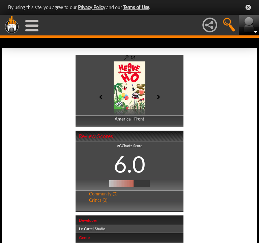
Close (248, 7)
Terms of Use (136, 7)
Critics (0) (98, 200)
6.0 (129, 164)
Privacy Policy (91, 7)
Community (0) (103, 193)
